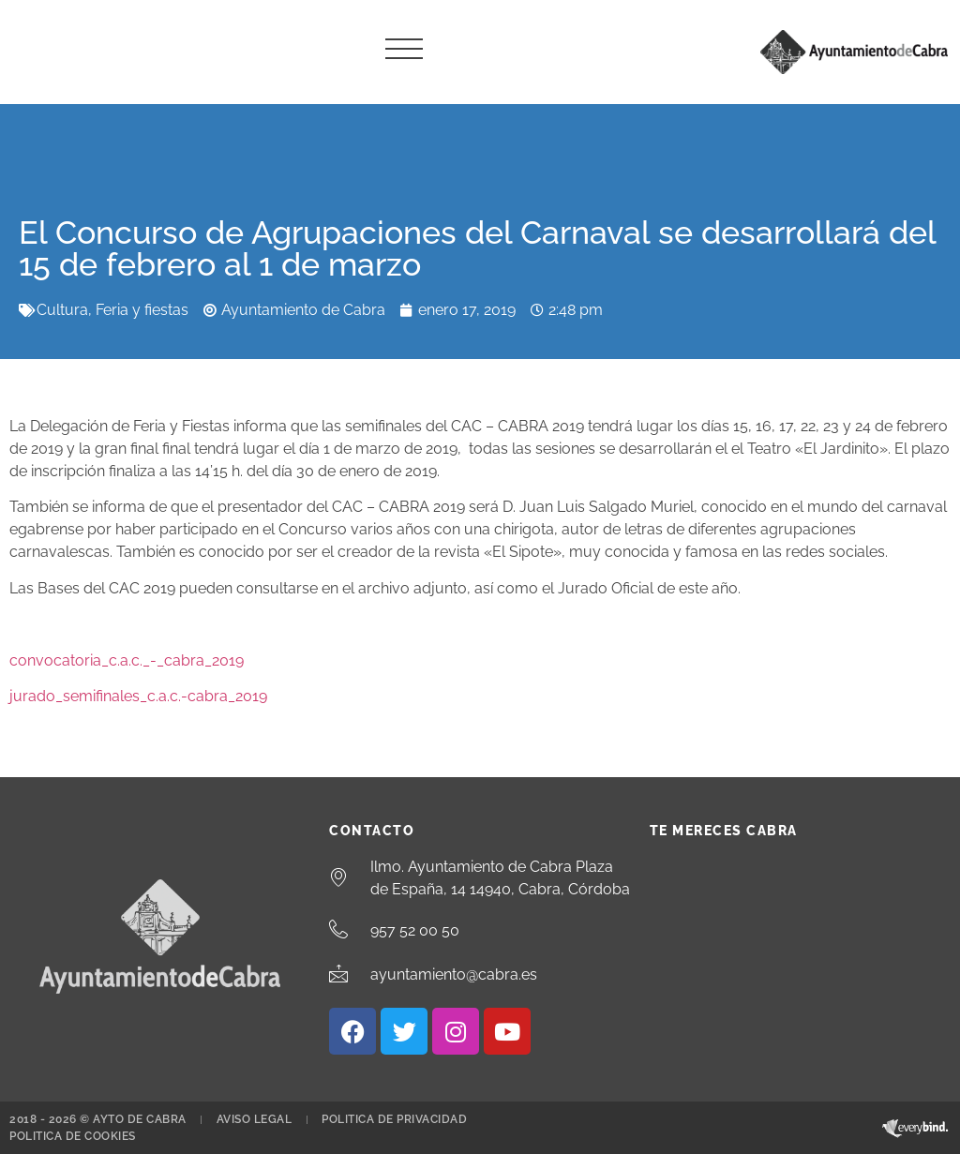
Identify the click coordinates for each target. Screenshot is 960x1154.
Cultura (62, 310)
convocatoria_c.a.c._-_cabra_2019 (126, 660)
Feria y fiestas (142, 310)
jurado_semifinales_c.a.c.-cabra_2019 (138, 696)
